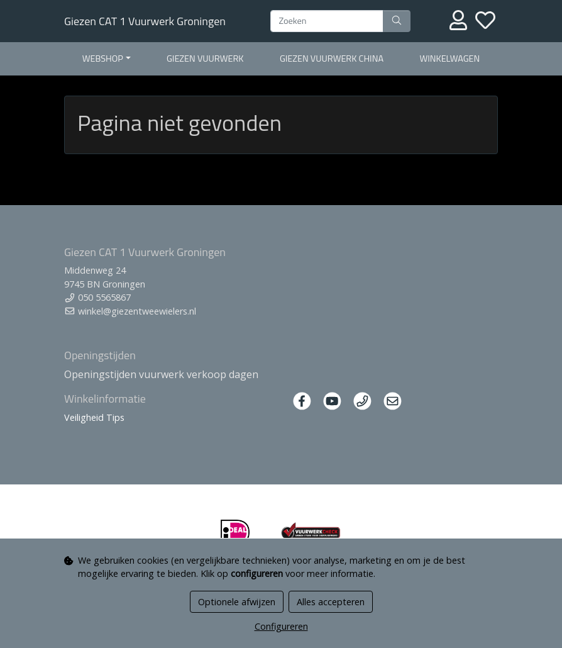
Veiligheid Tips (94, 417)
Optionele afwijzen (236, 602)
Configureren (281, 626)
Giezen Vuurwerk (205, 58)
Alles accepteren (331, 602)
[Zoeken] (326, 21)
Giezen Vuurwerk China (331, 58)
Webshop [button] (102, 58)
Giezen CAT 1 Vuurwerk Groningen (145, 21)
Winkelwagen (449, 58)
